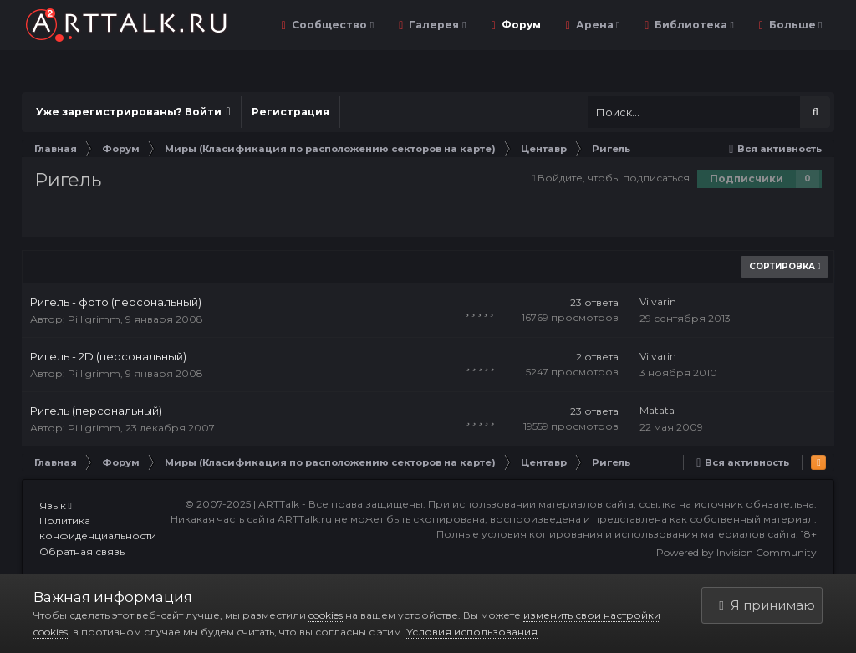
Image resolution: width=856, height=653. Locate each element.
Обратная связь (82, 551)
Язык (55, 505)
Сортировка (785, 266)
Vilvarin (657, 301)
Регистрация (290, 111)
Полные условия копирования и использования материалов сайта (616, 534)
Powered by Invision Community (736, 552)
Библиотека (692, 24)
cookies (325, 615)
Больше (794, 24)
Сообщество (331, 24)
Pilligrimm (94, 319)
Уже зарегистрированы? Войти (133, 111)
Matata (657, 410)
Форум (520, 24)
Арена (596, 24)
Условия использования (472, 631)
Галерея (436, 24)
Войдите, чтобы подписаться (614, 177)
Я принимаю (766, 605)
